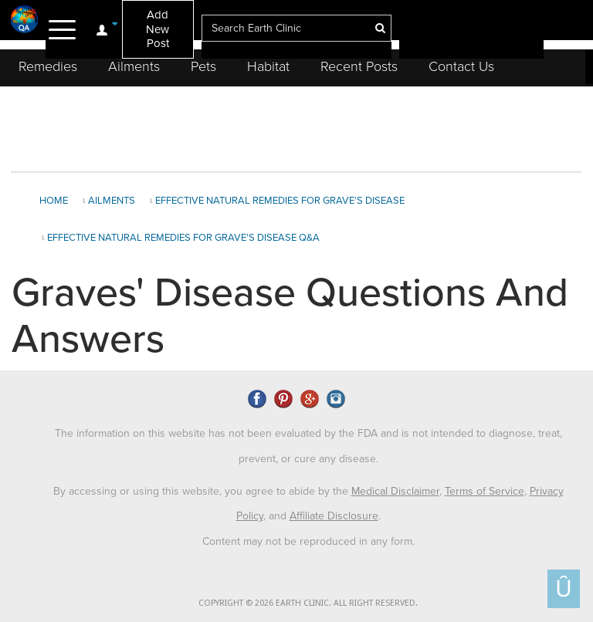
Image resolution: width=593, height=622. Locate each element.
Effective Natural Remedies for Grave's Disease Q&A (183, 238)
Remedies (48, 66)
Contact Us (461, 66)
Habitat (268, 66)
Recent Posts (359, 66)
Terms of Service (484, 491)
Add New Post (157, 29)
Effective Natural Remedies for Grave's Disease (280, 200)
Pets (203, 66)
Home (53, 200)
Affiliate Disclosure (334, 515)
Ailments (134, 66)
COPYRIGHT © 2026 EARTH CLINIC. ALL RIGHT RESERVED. (308, 603)
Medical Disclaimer (395, 491)
